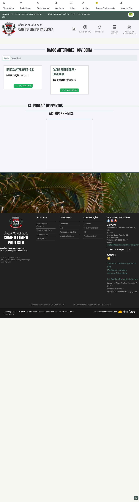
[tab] (74, 29)
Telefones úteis (89, 236)
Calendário (64, 224)
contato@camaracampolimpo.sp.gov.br (122, 245)
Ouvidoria (87, 224)
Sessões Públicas (67, 236)
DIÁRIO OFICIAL (42, 235)
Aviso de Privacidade (117, 273)
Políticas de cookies (117, 270)
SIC (84, 232)
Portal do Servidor (90, 228)
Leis (61, 228)
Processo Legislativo (68, 232)
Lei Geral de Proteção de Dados (122, 279)
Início (6, 58)
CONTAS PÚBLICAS (44, 230)
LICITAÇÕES (41, 239)
